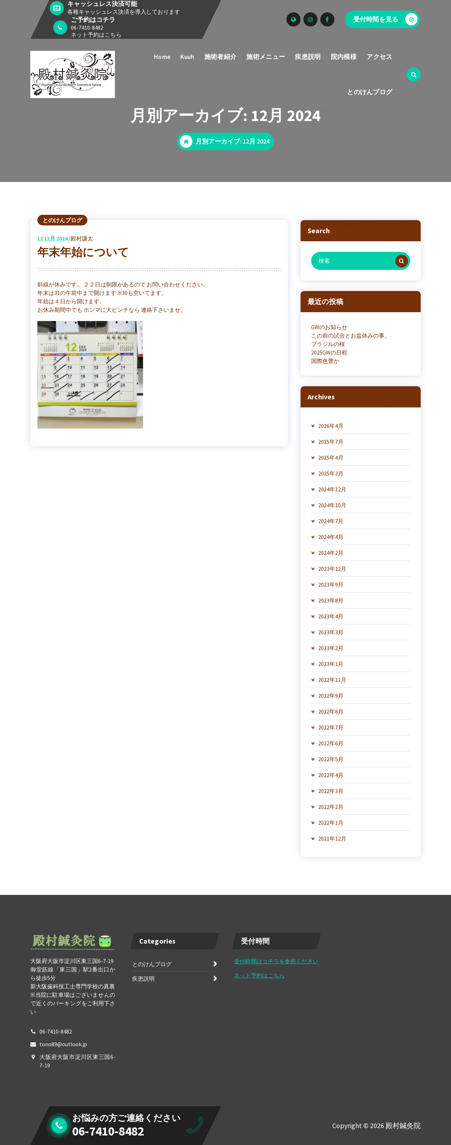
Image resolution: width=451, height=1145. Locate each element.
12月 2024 (52, 238)
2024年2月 (331, 552)
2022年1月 (331, 822)
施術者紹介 (220, 57)
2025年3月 (331, 473)
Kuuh (187, 57)
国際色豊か (325, 360)
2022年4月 (331, 775)
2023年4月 (331, 616)
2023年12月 (332, 568)
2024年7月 (331, 521)
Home (162, 57)
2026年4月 (331, 425)
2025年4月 (331, 457)
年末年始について (83, 252)
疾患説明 (308, 57)
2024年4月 (331, 536)
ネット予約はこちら (96, 34)
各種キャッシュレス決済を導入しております (123, 11)
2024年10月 (332, 505)
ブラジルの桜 (328, 343)
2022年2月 (331, 806)
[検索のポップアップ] (414, 74)
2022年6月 (331, 743)
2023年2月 (331, 648)
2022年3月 (331, 790)
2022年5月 (331, 759)
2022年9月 (331, 695)
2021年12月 (332, 838)
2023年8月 (331, 600)
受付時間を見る (385, 19)
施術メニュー (265, 57)
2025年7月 (331, 441)
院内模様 (344, 57)
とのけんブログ (369, 92)
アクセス (379, 57)
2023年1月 (331, 663)
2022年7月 (331, 727)
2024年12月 (332, 489)
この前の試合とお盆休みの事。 (350, 335)
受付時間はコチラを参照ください (276, 961)
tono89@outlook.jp (63, 1044)
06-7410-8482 (87, 27)
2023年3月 (331, 632)
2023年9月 (331, 584)
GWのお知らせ (329, 327)
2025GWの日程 (329, 352)
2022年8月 (331, 711)
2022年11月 (332, 679)
